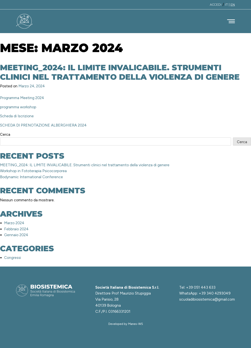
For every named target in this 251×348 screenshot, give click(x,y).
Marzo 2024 (14, 223)
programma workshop (18, 107)
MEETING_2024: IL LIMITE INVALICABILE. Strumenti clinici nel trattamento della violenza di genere (120, 72)
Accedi (216, 4)
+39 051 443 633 (201, 287)
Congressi (12, 257)
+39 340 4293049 (214, 293)
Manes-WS (135, 324)
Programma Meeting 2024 (22, 98)
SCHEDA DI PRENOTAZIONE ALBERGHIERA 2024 (43, 125)
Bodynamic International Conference (31, 177)
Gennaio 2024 (16, 235)
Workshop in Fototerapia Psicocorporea (33, 171)
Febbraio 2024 (16, 229)
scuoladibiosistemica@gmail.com (207, 299)
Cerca (5, 134)
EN (232, 4)
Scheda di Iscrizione (17, 116)
